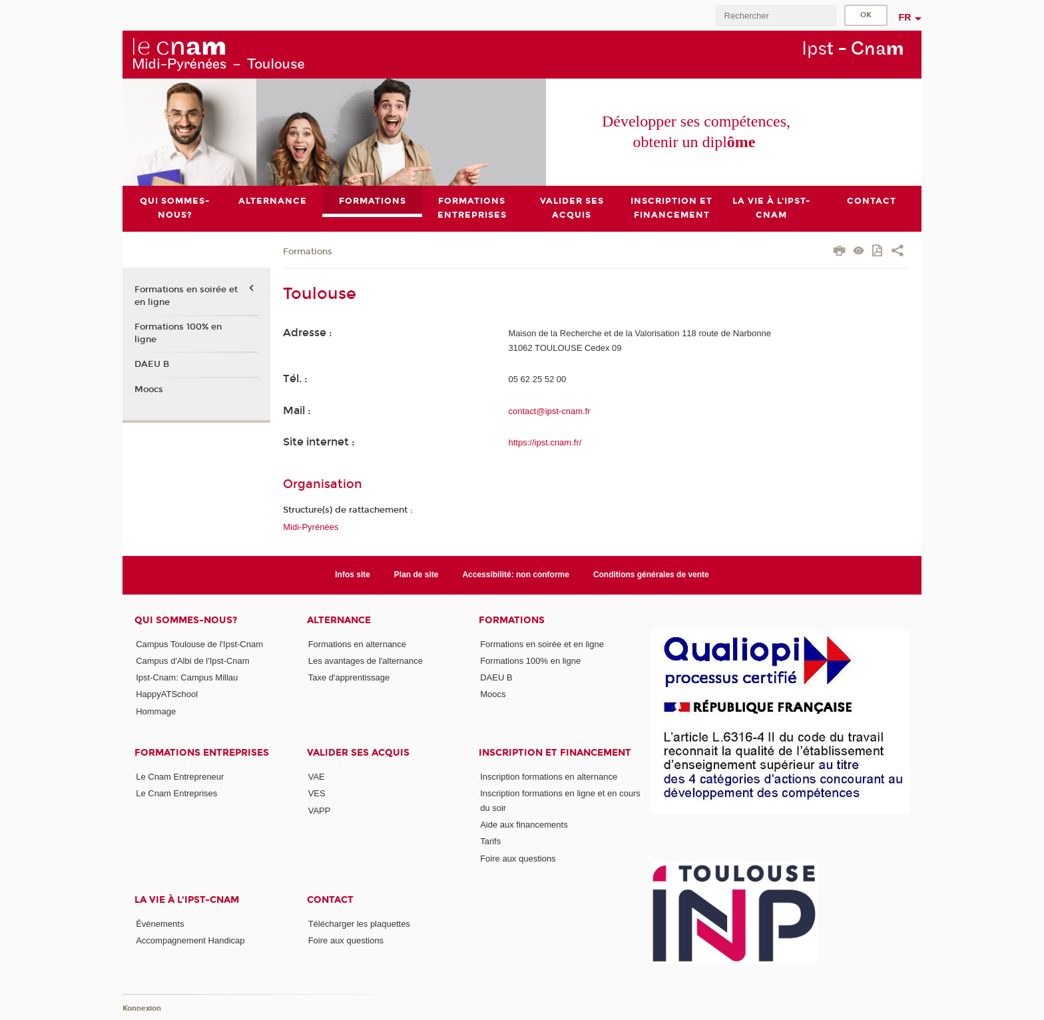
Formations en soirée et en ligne (186, 296)
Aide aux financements (524, 825)
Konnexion (142, 1008)
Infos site (352, 574)
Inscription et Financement (555, 752)
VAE (316, 777)
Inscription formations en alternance (548, 777)
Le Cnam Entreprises (176, 794)
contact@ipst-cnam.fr (550, 411)
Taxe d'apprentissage (349, 677)
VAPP (319, 811)
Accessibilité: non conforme (515, 574)
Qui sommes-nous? (185, 620)
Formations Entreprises (201, 752)
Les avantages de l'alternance (365, 661)
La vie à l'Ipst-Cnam (186, 899)
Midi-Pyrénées (310, 527)
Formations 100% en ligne (178, 333)
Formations (307, 251)
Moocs (148, 389)
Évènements (160, 924)
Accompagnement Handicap (190, 941)
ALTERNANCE (339, 620)
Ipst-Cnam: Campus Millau (187, 677)
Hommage (156, 711)
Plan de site (416, 574)
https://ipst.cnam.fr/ (545, 442)
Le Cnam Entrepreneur (180, 777)
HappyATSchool (167, 695)
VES (317, 794)
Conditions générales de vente (651, 574)
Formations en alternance (357, 644)
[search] (776, 16)
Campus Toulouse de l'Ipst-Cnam (199, 644)
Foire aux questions (517, 859)
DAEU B (151, 364)
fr (905, 17)
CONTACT (330, 899)
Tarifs (490, 842)
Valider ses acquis (358, 752)
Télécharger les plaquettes (359, 924)
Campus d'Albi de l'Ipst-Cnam (192, 661)
